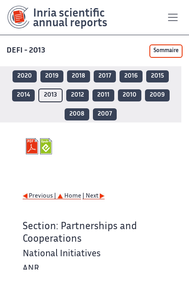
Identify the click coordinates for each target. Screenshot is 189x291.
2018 (78, 76)
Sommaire (165, 50)
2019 (52, 76)
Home (69, 196)
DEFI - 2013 (26, 50)
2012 (77, 95)
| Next (93, 196)
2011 (103, 95)
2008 (76, 114)
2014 (23, 95)
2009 (157, 95)
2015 (157, 76)
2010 (129, 95)
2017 (105, 76)
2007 (105, 114)
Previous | (40, 196)
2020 (24, 76)
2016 (131, 76)
